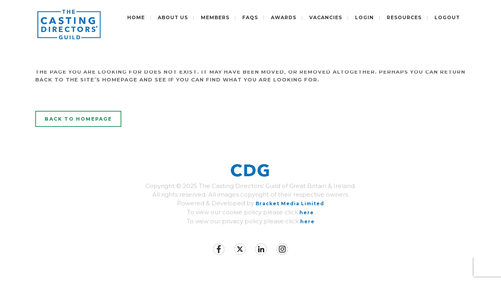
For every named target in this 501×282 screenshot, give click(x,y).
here (306, 212)
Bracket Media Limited (290, 203)
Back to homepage (78, 119)
